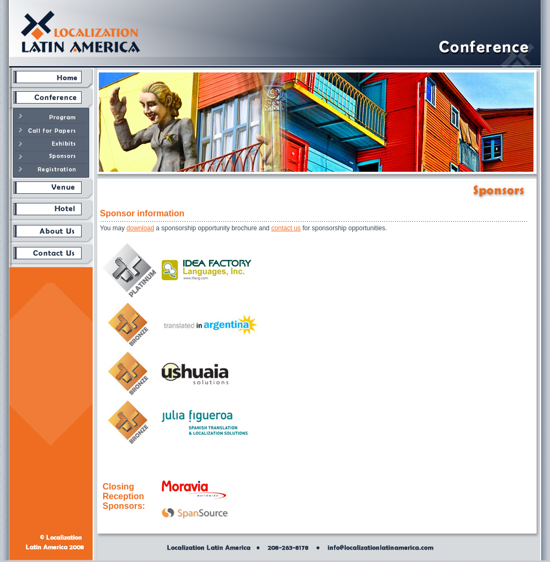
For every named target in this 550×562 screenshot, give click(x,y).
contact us (286, 228)
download (140, 228)
